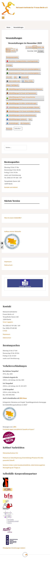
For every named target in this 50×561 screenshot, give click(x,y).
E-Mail (5, 331)
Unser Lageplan (8, 322)
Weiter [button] (40, 47)
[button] (12, 57)
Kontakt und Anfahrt (11, 187)
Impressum (8, 262)
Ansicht (9, 128)
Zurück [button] (29, 47)
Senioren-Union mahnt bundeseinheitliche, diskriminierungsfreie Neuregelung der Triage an (24, 466)
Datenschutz (8, 265)
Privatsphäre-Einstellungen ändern (14, 548)
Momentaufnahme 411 (10, 453)
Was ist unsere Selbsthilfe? (13, 218)
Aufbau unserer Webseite (12, 232)
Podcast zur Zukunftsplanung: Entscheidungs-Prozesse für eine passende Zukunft (23, 459)
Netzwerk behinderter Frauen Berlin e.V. (32, 7)
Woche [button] (13, 51)
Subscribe (18, 128)
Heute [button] (34, 47)
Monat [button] (8, 51)
